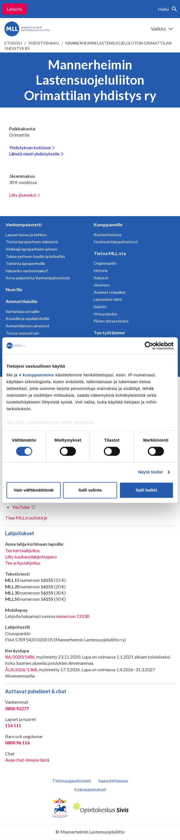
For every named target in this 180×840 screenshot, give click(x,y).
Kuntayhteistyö (108, 234)
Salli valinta (90, 490)
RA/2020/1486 (20, 656)
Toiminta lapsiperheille (25, 263)
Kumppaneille (108, 224)
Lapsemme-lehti (108, 299)
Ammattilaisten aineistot (27, 325)
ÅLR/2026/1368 (21, 669)
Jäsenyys (102, 284)
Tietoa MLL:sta (110, 253)
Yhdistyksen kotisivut (32, 147)
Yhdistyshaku (43, 43)
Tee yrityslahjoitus (22, 562)
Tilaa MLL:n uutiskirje (26, 517)
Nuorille (14, 289)
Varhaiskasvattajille (22, 311)
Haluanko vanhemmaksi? (27, 270)
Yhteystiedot (105, 314)
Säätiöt (100, 306)
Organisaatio (105, 263)
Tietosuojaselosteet (71, 780)
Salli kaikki (146, 490)
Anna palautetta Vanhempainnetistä (38, 277)
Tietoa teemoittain (22, 333)
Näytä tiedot (150, 472)
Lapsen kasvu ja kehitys (26, 234)
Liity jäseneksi (24, 195)
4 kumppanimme (36, 374)
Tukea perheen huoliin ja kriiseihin (35, 256)
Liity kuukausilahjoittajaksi (31, 556)
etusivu (13, 43)
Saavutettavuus (113, 780)
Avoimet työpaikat (110, 292)
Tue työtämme (109, 332)
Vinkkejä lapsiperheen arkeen (31, 249)
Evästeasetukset (90, 789)
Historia (100, 270)
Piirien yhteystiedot (111, 321)
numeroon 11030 (72, 616)
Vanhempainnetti (24, 224)
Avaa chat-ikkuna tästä (27, 759)
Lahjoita (14, 9)
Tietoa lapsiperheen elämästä (32, 241)
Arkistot (101, 277)
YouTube (21, 507)
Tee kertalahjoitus (22, 550)
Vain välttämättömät (34, 490)
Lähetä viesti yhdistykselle (36, 153)
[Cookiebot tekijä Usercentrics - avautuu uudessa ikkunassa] (149, 345)
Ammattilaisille (21, 301)
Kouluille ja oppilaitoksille (27, 318)
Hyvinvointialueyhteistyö (116, 241)
